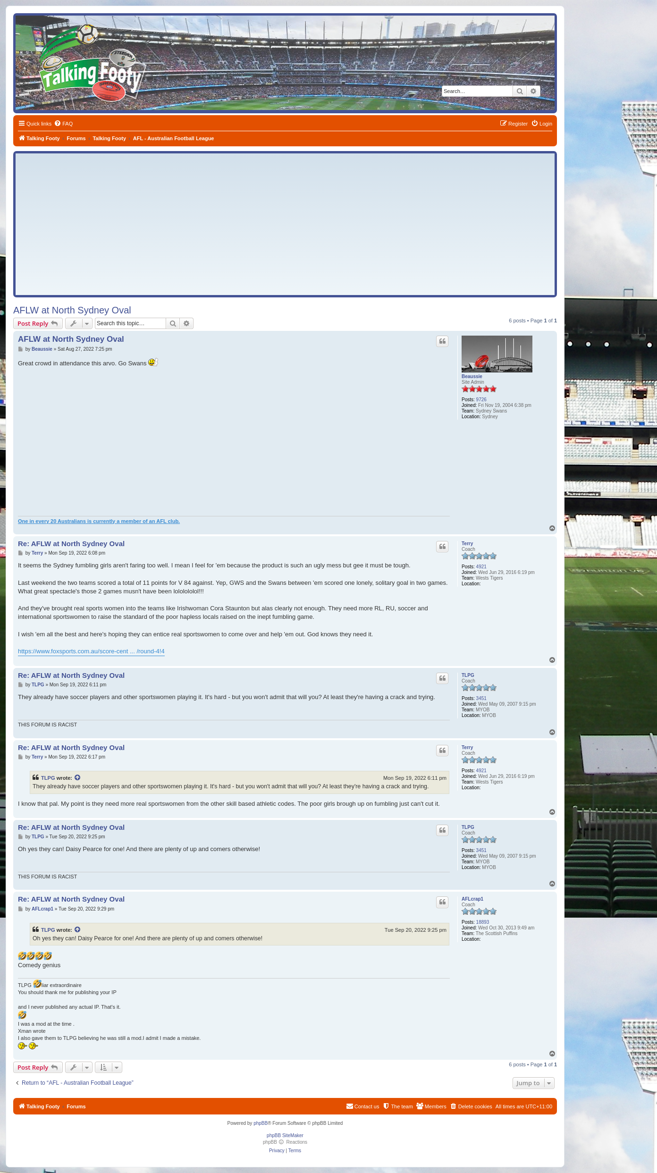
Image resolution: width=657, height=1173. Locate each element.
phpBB (260, 1123)
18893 (482, 922)
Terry (467, 543)
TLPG (468, 675)
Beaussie (472, 376)
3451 (481, 698)
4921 (481, 566)
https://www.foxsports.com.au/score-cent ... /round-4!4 (91, 651)
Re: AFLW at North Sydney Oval (71, 544)
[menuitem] (63, 123)
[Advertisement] (285, 224)
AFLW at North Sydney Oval (72, 310)
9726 (481, 399)
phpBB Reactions (285, 1142)
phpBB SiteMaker (285, 1135)
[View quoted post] (78, 778)
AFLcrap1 (472, 899)
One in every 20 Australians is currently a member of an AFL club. (99, 521)
